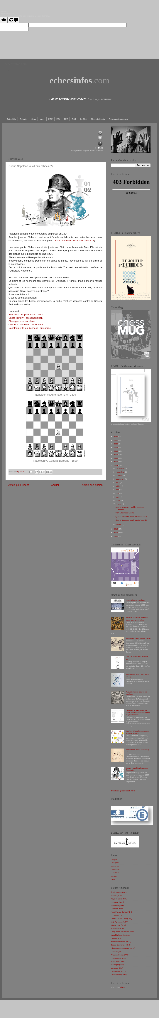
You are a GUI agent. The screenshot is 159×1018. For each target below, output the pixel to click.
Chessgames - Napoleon (22, 321)
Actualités (11, 119)
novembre (120, 472)
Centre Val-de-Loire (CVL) (121, 919)
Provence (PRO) (117, 905)
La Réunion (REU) (118, 971)
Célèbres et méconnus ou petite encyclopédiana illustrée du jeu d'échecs (138, 712)
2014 (116, 465)
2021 (116, 440)
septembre (120, 479)
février (118, 504)
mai (117, 493)
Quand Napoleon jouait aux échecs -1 (74, 240)
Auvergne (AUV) (117, 965)
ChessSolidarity (98, 119)
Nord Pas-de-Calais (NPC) (121, 912)
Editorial (23, 119)
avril (118, 497)
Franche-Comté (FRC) (120, 955)
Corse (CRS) (116, 938)
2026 (116, 437)
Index (42, 119)
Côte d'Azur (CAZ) (118, 925)
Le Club (83, 119)
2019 (116, 447)
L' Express (115, 873)
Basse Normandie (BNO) (121, 945)
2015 (116, 462)
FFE (66, 119)
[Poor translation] (13, 20)
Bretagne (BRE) (117, 902)
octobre (119, 475)
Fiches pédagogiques (118, 119)
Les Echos (115, 869)
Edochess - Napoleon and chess (26, 314)
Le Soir (114, 876)
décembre (120, 468)
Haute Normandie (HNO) (121, 942)
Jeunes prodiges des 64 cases (138, 638)
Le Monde (115, 866)
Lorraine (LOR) (117, 915)
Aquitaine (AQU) (117, 928)
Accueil (55, 484)
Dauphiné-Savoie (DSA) (120, 935)
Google (114, 860)
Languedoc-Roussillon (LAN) (122, 932)
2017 (116, 455)
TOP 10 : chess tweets (125, 513)
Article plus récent (18, 484)
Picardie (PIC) (116, 951)
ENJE (74, 119)
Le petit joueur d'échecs (135, 600)
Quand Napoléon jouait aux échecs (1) (131, 520)
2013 (116, 529)
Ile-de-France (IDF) (118, 892)
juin (117, 490)
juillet (118, 486)
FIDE (50, 119)
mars (118, 500)
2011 (116, 536)
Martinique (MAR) (118, 961)
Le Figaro (115, 863)
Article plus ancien (92, 484)
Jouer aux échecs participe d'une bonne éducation (137, 619)
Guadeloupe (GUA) (119, 975)
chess (122, 987)
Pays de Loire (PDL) (119, 899)
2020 (116, 444)
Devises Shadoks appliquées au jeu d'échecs (137, 732)
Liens (33, 119)
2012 (116, 533)
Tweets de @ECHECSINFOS (123, 791)
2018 (116, 451)
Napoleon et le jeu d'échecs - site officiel (30, 328)
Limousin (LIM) (117, 968)
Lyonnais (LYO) (117, 909)
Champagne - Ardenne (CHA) (123, 948)
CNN (113, 879)
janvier (119, 524)
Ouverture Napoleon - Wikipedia (26, 324)
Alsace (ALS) (116, 895)
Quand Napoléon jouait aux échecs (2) (131, 516)
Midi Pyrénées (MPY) (119, 922)
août (118, 483)
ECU (58, 119)
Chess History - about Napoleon (26, 317)
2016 (116, 458)
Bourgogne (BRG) (118, 958)
